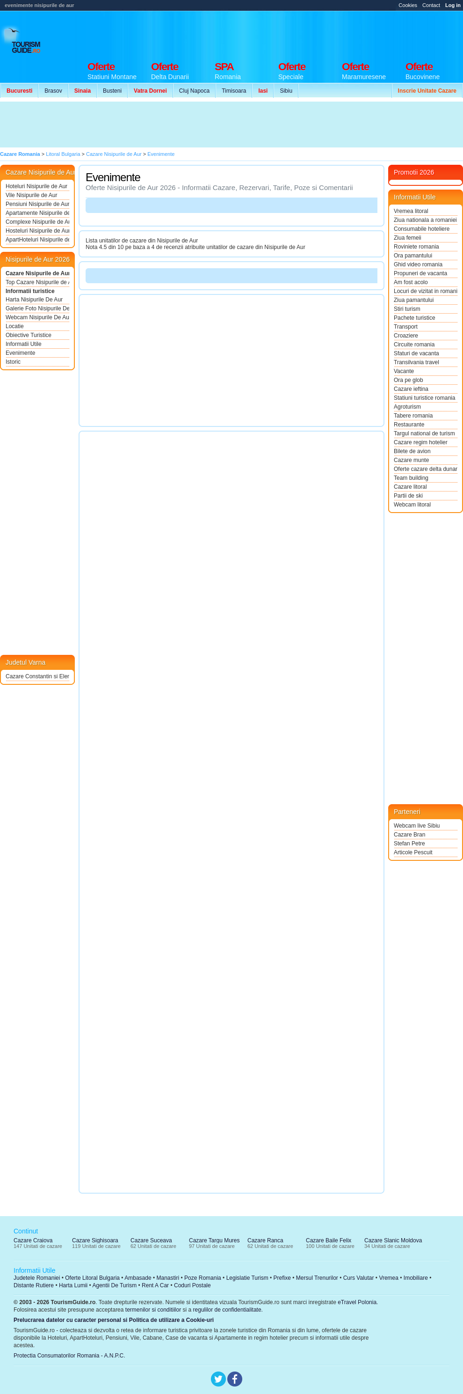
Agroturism (407, 407)
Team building (411, 478)
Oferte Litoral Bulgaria (92, 1278)
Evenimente (20, 353)
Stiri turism (407, 309)
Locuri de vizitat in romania (425, 291)
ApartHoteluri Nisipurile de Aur (37, 239)
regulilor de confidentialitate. (228, 1309)
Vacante (404, 371)
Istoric (13, 362)
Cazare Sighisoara (95, 1240)
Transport (406, 326)
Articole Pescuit (413, 852)
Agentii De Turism (115, 1285)
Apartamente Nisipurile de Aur (37, 213)
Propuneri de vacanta (420, 273)
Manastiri (167, 1278)
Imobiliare (416, 1278)
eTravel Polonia (357, 1302)
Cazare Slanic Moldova (393, 1240)
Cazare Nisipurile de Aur (37, 273)
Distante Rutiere (34, 1285)
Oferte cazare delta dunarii (425, 469)
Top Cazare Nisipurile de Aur (37, 282)
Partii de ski (408, 495)
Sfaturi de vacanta (416, 353)
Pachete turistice (414, 318)
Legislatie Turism (247, 1278)
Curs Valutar (358, 1278)
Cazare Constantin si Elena (37, 676)
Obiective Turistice (28, 335)
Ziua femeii (407, 238)
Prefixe (282, 1278)
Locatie (15, 326)
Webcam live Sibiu (417, 825)
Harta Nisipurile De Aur (34, 299)
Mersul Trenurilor (317, 1278)
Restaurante (409, 424)
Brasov (53, 91)
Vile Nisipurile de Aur (32, 195)
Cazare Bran (409, 834)
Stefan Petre (409, 843)
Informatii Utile (24, 344)
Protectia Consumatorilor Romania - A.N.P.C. (69, 1355)
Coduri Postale (192, 1285)
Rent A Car (155, 1285)
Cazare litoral (410, 487)
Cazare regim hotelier (421, 442)
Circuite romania (414, 344)
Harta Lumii (73, 1285)
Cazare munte (411, 460)
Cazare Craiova (33, 1240)
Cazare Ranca (265, 1240)
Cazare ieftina (411, 389)
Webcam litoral (412, 504)
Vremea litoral (411, 211)
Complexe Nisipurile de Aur (37, 222)
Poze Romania (202, 1278)
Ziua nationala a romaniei (425, 220)
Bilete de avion (412, 451)
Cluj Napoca (194, 91)
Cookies (407, 5)
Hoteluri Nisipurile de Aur (36, 186)
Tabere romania (413, 415)
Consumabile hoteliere (421, 229)
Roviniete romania (416, 246)
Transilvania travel (416, 362)
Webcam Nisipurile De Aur (37, 317)
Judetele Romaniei (37, 1278)
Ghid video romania (418, 264)
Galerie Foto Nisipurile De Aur (37, 308)
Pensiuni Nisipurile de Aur (37, 204)
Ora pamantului (413, 255)
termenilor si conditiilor (153, 1309)
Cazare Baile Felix (328, 1240)
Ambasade (137, 1278)
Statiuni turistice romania (424, 398)
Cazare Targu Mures (214, 1240)
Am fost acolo (411, 282)
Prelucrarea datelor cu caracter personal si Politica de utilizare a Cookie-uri (114, 1320)
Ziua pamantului (414, 300)
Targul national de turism (424, 433)
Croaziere (406, 335)
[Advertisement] (172, 124)
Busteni (112, 91)
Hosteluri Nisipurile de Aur (37, 230)
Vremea (388, 1278)
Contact (431, 5)
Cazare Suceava (151, 1240)
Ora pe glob (408, 380)
